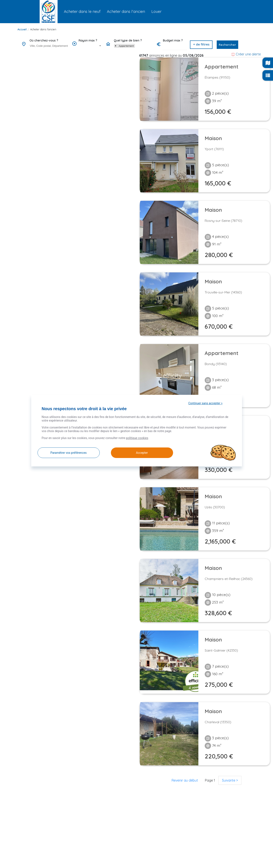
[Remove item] (115, 46)
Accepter (137, 452)
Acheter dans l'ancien (43, 29)
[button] (201, 44)
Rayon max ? (88, 40)
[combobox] (49, 46)
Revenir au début (185, 780)
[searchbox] (49, 46)
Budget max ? (173, 40)
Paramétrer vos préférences (68, 452)
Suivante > (230, 780)
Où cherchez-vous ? (44, 40)
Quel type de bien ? (128, 40)
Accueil (22, 29)
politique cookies (137, 438)
